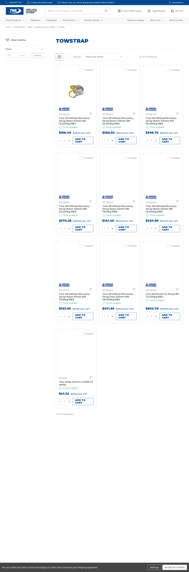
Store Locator (176, 20)
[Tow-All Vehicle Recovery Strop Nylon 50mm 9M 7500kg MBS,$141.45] (119, 179)
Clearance (35, 20)
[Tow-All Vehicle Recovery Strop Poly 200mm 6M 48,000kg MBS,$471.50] (119, 267)
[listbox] (103, 56)
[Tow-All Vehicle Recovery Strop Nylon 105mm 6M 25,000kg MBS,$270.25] (76, 179)
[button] (156, 10)
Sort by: (77, 57)
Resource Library (135, 20)
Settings (154, 567)
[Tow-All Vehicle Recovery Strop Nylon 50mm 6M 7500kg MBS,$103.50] (76, 267)
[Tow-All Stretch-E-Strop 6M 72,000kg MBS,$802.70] (163, 267)
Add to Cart (80, 140)
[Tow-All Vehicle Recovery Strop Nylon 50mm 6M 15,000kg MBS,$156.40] (76, 91)
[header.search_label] (78, 11)
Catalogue (51, 20)
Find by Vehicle (93, 20)
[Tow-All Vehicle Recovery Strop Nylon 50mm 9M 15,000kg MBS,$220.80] (163, 179)
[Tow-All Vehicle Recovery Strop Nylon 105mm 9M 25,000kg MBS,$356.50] (119, 91)
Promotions (70, 20)
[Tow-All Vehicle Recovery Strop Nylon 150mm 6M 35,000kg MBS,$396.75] (163, 91)
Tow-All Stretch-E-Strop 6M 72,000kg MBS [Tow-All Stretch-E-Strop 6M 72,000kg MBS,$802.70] (162, 295)
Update (37, 55)
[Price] (24, 49)
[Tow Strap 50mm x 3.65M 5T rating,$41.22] (76, 355)
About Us (156, 20)
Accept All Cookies (175, 567)
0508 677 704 (15, 2)
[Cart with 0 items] (177, 10)
